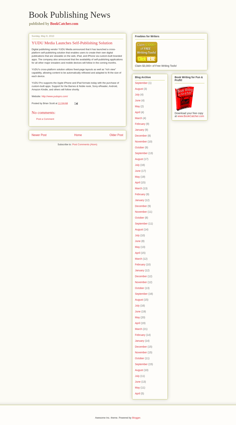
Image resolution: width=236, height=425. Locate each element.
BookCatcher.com (64, 24)
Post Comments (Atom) (84, 144)
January (139, 129)
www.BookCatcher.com (191, 116)
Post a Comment (45, 119)
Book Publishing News (70, 15)
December (141, 135)
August (139, 88)
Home (78, 135)
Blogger (136, 417)
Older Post (116, 135)
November (141, 141)
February (140, 123)
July (137, 94)
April (137, 112)
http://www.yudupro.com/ (55, 96)
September (141, 82)
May (137, 106)
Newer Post (39, 135)
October (139, 147)
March (138, 118)
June (138, 100)
